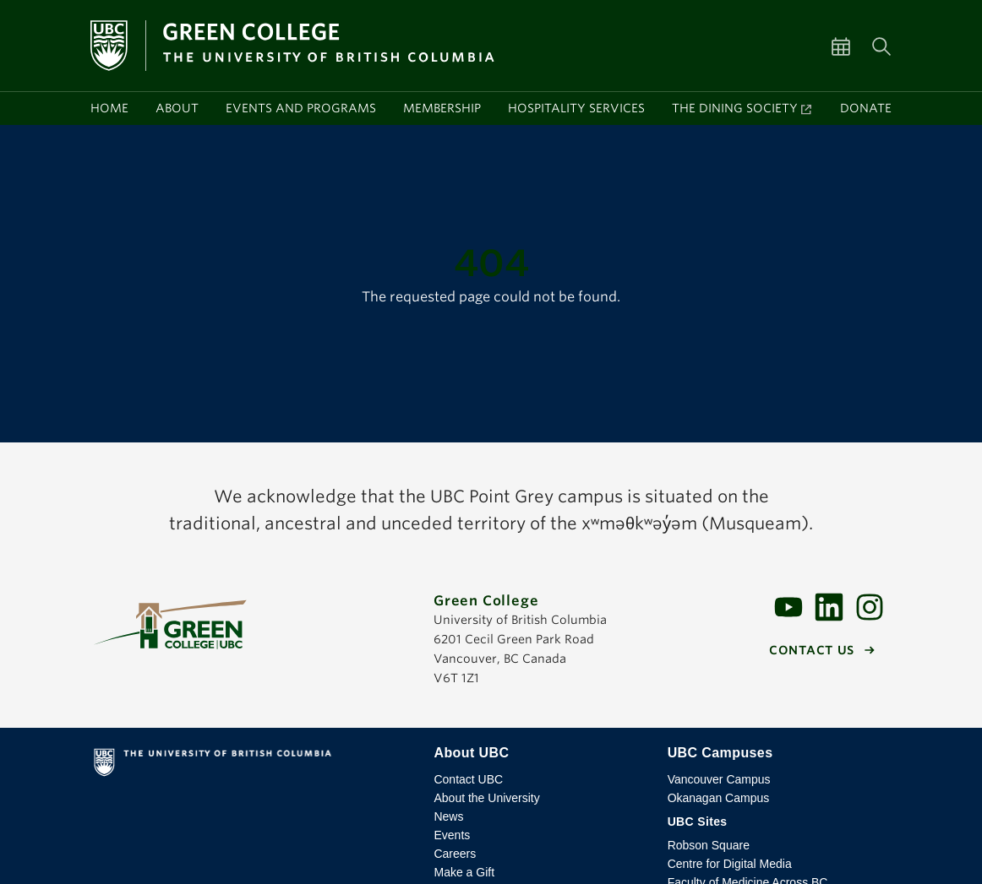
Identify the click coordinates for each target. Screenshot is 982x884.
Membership (442, 108)
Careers (455, 853)
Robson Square (709, 845)
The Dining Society (735, 108)
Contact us (811, 650)
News (448, 816)
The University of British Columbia (253, 766)
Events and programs (301, 108)
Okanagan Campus (719, 798)
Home (109, 108)
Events (452, 835)
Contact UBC (468, 779)
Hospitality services (576, 108)
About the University (486, 798)
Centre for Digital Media (730, 863)
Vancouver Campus (719, 779)
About (177, 108)
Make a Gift (464, 872)
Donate (866, 108)
